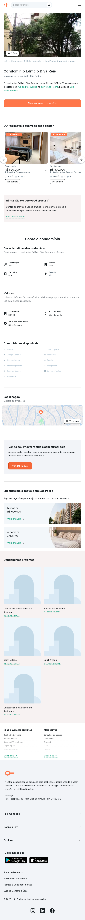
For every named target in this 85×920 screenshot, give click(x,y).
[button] (42, 415)
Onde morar (17, 61)
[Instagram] (33, 911)
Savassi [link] (47, 742)
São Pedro (50, 61)
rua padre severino (27, 87)
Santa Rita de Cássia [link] (53, 735)
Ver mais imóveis (15, 216)
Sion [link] (46, 746)
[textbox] (31, 5)
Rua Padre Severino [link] (12, 735)
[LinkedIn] (42, 911)
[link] (20, 465)
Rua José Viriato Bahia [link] (13, 742)
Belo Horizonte (33, 61)
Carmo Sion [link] (49, 738)
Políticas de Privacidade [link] (16, 878)
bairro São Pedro (49, 87)
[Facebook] (52, 911)
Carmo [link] (47, 749)
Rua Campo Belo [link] (11, 749)
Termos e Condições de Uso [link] (18, 884)
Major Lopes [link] (9, 746)
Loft (5, 61)
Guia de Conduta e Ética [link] (16, 891)
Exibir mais (11, 756)
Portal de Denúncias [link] (14, 872)
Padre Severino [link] (10, 738)
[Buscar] (49, 4)
